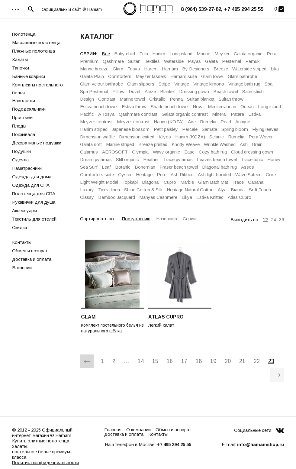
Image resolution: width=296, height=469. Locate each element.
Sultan (134, 61)
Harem (151, 68)
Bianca (238, 189)
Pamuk (252, 61)
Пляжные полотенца (33, 50)
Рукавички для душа (33, 202)
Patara (237, 114)
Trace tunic (252, 159)
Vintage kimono (208, 83)
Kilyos (165, 136)
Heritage (144, 174)
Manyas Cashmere (158, 197)
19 (213, 361)
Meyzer (222, 53)
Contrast (106, 99)
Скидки (19, 227)
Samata (209, 129)
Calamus (89, 151)
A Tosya (106, 114)
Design (87, 99)
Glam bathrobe (242, 76)
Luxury (87, 189)
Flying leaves (265, 129)
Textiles (152, 61)
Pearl (225, 121)
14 (141, 361)
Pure (161, 174)
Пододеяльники (29, 109)
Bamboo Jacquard (116, 197)
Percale (190, 129)
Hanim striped (94, 129)
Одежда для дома (31, 176)
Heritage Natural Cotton (190, 189)
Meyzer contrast (96, 121)
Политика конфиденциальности (45, 462)
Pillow (118, 91)
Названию (166, 218)
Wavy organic (166, 151)
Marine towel (132, 99)
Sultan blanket (200, 99)
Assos (247, 167)
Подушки (21, 151)
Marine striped (120, 144)
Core (271, 174)
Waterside (174, 61)
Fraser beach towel (178, 167)
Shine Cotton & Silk (143, 189)
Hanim (158, 53)
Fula (143, 53)
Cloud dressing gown (252, 151)
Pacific (87, 114)
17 (184, 361)
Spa (268, 83)
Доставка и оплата (31, 259)
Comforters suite (97, 174)
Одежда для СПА (31, 185)
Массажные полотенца (36, 42)
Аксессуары (24, 210)
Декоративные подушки (36, 142)
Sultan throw (231, 99)
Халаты (20, 59)
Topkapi (130, 182)
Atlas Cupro (239, 197)
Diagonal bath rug (219, 167)
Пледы (19, 125)
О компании (138, 429)
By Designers (195, 68)
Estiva (254, 114)
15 (155, 361)
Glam (118, 68)
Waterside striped (249, 68)
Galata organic (248, 53)
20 (228, 361)
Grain (257, 144)
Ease (189, 151)
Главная (112, 429)
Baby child (124, 53)
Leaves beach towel (217, 159)
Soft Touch (260, 189)
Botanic (122, 167)
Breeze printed (152, 144)
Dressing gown (194, 91)
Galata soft (91, 144)
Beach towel (225, 91)
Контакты (21, 242)
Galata (211, 61)
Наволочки (23, 100)
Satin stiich (253, 91)
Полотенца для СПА (33, 193)
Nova (198, 106)
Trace (238, 182)
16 (170, 361)
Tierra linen (109, 189)
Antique (242, 121)
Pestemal (231, 61)
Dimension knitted (136, 136)
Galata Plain (92, 76)
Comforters (119, 76)
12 (265, 219)
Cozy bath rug (213, 151)
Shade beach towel (169, 106)
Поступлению (136, 218)
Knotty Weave (186, 144)
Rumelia (208, 121)
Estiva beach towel (98, 106)
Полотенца (23, 34)
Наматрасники (27, 168)
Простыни (22, 117)
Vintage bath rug (244, 83)
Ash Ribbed (182, 174)
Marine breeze (94, 68)
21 (242, 361)
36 (281, 219)
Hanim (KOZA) (169, 121)
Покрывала (23, 134)
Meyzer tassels (151, 76)
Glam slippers (140, 83)
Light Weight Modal (99, 182)
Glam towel (212, 76)
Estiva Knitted (210, 197)
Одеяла (20, 159)
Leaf (106, 167)
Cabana (255, 182)
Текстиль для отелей (34, 219)
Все (106, 53)
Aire (192, 121)
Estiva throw (134, 106)
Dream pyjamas (96, 159)
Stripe (164, 83)
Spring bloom (234, 129)
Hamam (170, 68)
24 (273, 219)
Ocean (247, 106)
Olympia (140, 151)
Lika (275, 68)
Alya (222, 189)
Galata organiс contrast (185, 114)
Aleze (150, 91)
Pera (271, 53)
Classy (87, 197)
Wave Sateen (248, 174)
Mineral (219, 114)
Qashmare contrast (138, 114)
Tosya (133, 68)
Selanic (216, 136)
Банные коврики (28, 76)
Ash (244, 144)
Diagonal (150, 182)
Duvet (134, 91)
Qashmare (113, 61)
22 (257, 361)
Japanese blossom (131, 129)
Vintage (181, 83)
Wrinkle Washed (220, 144)
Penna (176, 99)
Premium (89, 61)
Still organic (127, 159)
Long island (180, 53)
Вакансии (22, 267)
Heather (151, 159)
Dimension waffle (97, 136)
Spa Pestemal (94, 91)
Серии (189, 218)
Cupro (170, 182)
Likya (187, 197)
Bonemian (145, 167)
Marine (203, 53)
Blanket (167, 91)
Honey (274, 159)
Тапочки (20, 67)
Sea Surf (89, 167)
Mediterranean (222, 106)
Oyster (125, 174)
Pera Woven (261, 136)
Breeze (221, 68)
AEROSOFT (115, 151)
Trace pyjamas (178, 159)
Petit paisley (166, 129)
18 (199, 361)
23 (271, 361)
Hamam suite (183, 76)
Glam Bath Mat (213, 182)
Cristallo (157, 99)
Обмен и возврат (30, 250)
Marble (187, 182)
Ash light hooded (214, 174)
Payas (194, 61)
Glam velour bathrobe (101, 83)
